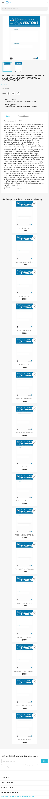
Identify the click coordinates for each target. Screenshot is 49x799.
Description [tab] (10, 116)
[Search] (24, 9)
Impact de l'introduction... (24, 399)
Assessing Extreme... (25, 467)
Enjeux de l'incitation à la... (24, 262)
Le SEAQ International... (24, 330)
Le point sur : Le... (24, 364)
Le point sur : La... (24, 228)
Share (8, 93)
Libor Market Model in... (24, 740)
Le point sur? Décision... (24, 637)
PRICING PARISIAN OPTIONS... (24, 535)
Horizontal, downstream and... (24, 671)
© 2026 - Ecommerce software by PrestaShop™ (18, 796)
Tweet (13, 93)
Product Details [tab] (23, 116)
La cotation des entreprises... (24, 501)
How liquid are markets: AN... (24, 433)
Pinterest (18, 93)
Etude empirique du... (24, 603)
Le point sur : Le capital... (24, 705)
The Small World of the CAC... (24, 569)
